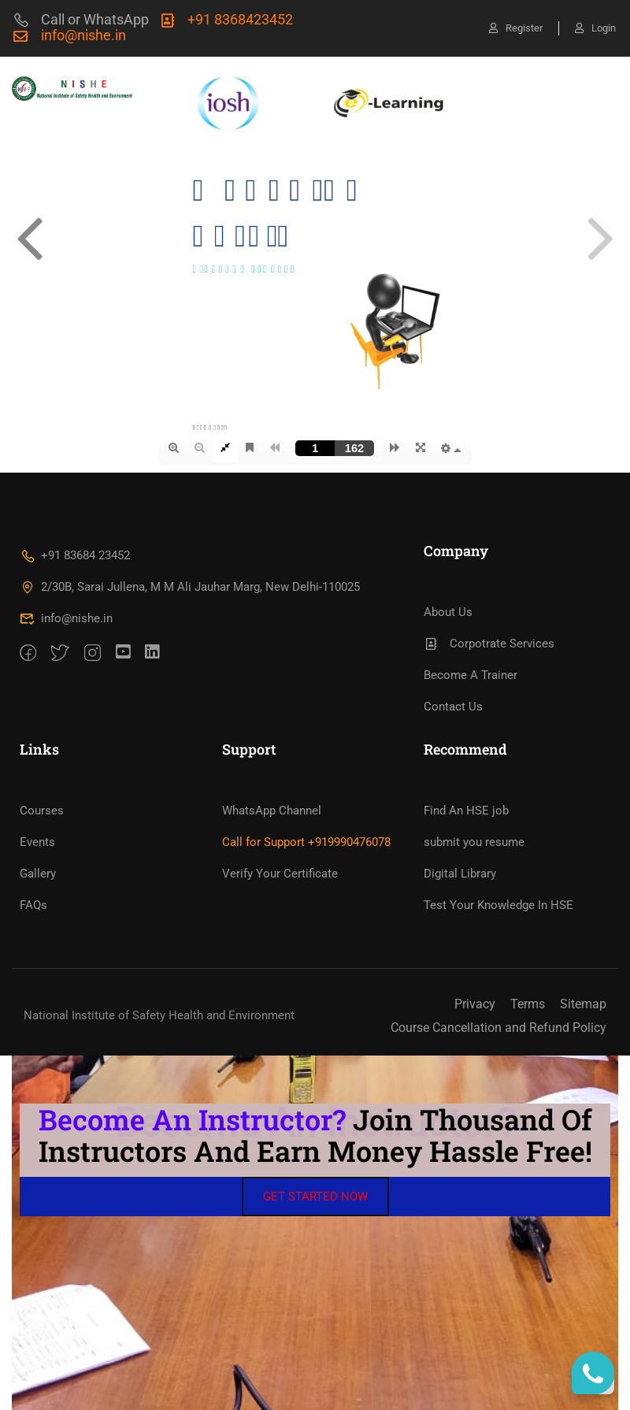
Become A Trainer (470, 675)
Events (37, 842)
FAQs (33, 905)
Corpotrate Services (489, 643)
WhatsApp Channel (271, 810)
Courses (42, 810)
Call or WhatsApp (80, 19)
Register (516, 28)
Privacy (474, 1003)
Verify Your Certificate (280, 873)
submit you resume (474, 842)
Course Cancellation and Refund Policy (498, 1027)
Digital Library (460, 873)
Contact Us (453, 706)
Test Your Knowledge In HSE (498, 905)
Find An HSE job (466, 810)
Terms (527, 1003)
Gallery (38, 873)
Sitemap (583, 1003)
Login (595, 28)
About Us (448, 612)
